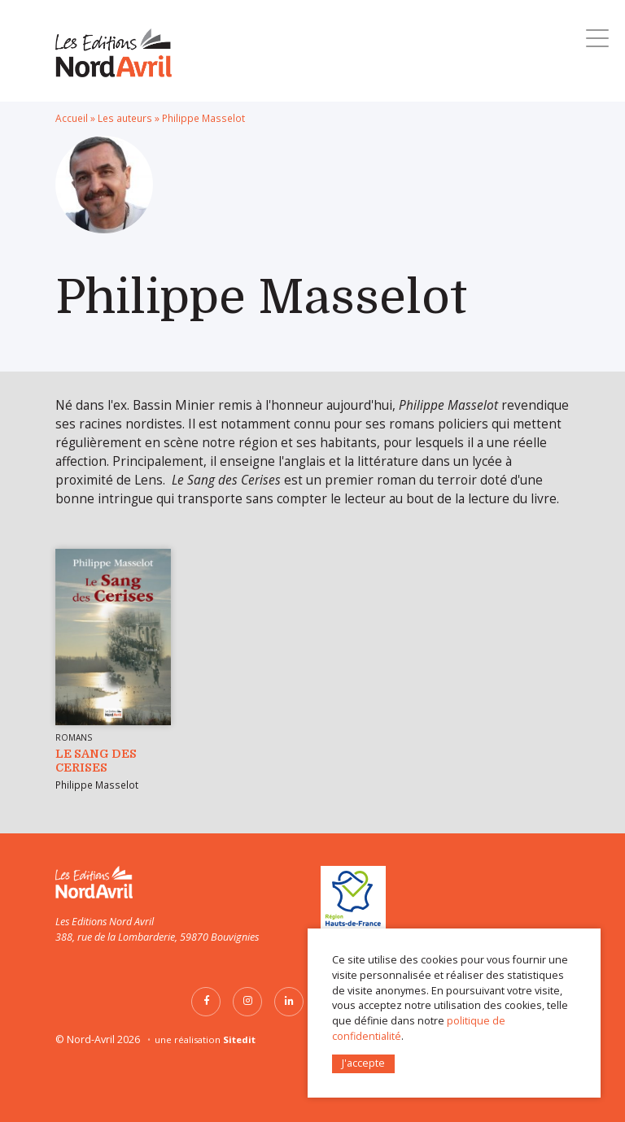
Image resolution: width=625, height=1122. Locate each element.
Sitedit (239, 1039)
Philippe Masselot (96, 784)
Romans (73, 737)
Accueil (71, 117)
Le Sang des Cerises (96, 760)
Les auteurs (125, 117)
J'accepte (363, 1063)
